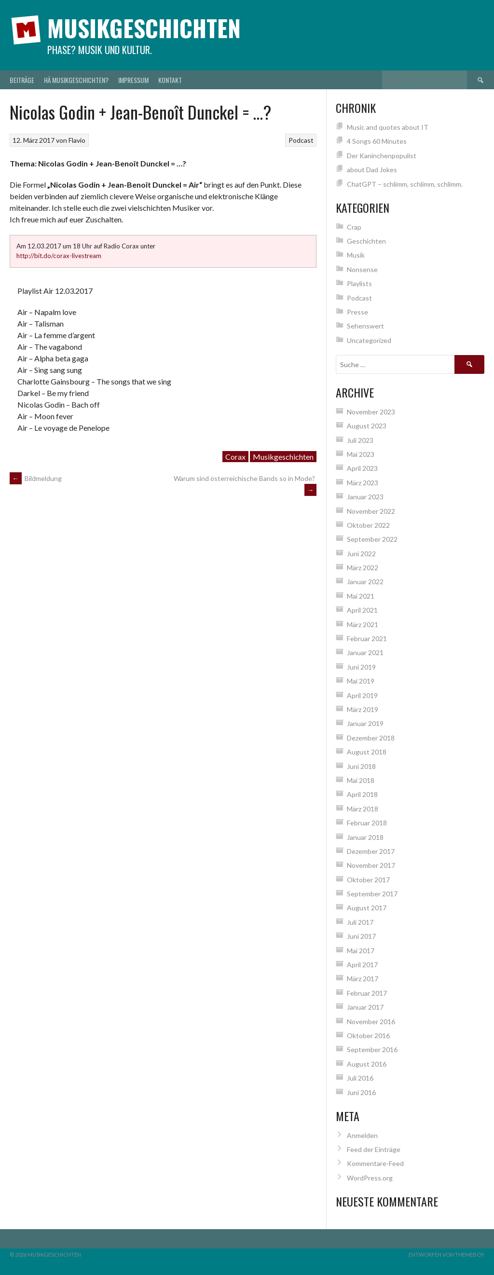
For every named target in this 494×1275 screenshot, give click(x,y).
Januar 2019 (365, 723)
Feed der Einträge (373, 1149)
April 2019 (362, 695)
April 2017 (362, 964)
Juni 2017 (361, 936)
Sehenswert (365, 326)
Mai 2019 (360, 681)
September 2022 (372, 539)
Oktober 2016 (368, 1035)
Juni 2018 (361, 766)
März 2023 (362, 483)
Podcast (301, 140)
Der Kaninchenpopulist (381, 155)
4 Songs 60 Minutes (377, 141)
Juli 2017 (360, 922)
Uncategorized (369, 340)
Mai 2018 (360, 780)
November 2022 (371, 511)
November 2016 (371, 1021)
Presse (357, 312)
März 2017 (362, 978)
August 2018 (366, 752)
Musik (356, 255)
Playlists (359, 283)
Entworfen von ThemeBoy (446, 1254)
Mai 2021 (360, 596)
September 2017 (372, 894)
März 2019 (362, 709)
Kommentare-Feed (375, 1163)
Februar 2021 (367, 638)
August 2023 (366, 426)
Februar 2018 (367, 823)
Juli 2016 (360, 1078)
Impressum (133, 80)
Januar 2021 (365, 652)
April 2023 (362, 468)
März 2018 (362, 809)
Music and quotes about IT (387, 127)
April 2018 (362, 794)
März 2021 (362, 624)
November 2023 (371, 412)
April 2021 (362, 610)
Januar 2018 (365, 837)
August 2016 (366, 1064)
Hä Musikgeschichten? (76, 80)
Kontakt (170, 80)
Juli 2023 (360, 440)
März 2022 (362, 567)
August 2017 (366, 908)
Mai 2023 (360, 454)
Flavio (77, 140)
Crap (354, 227)
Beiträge (22, 80)
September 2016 (372, 1049)
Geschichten (366, 241)
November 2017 (371, 865)
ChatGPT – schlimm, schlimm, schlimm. (405, 184)
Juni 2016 (361, 1092)
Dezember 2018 (371, 738)
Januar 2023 (365, 497)
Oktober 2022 (368, 525)
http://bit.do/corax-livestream (58, 256)
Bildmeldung (36, 478)
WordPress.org (370, 1178)
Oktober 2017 (368, 880)
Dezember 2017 (371, 851)
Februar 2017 (367, 993)
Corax (235, 456)
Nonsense (362, 269)
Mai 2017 (360, 950)
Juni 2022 (361, 553)
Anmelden (362, 1135)
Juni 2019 (361, 667)
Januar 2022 (365, 581)
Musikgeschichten (144, 28)
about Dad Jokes (372, 169)
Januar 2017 (365, 1007)
